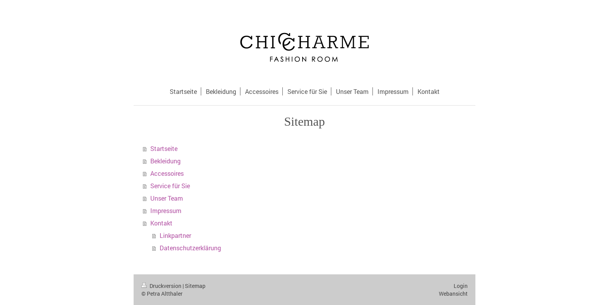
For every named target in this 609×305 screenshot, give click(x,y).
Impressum (165, 210)
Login (461, 285)
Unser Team (166, 198)
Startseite (163, 148)
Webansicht (453, 293)
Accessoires (167, 173)
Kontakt (161, 223)
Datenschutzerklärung (190, 248)
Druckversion (162, 285)
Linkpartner (175, 235)
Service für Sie (170, 186)
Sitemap (195, 285)
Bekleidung (165, 161)
